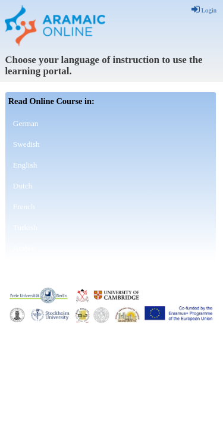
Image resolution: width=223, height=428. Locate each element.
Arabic (23, 248)
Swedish (26, 144)
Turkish (25, 227)
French (24, 206)
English (25, 164)
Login (204, 10)
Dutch (22, 185)
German (26, 123)
